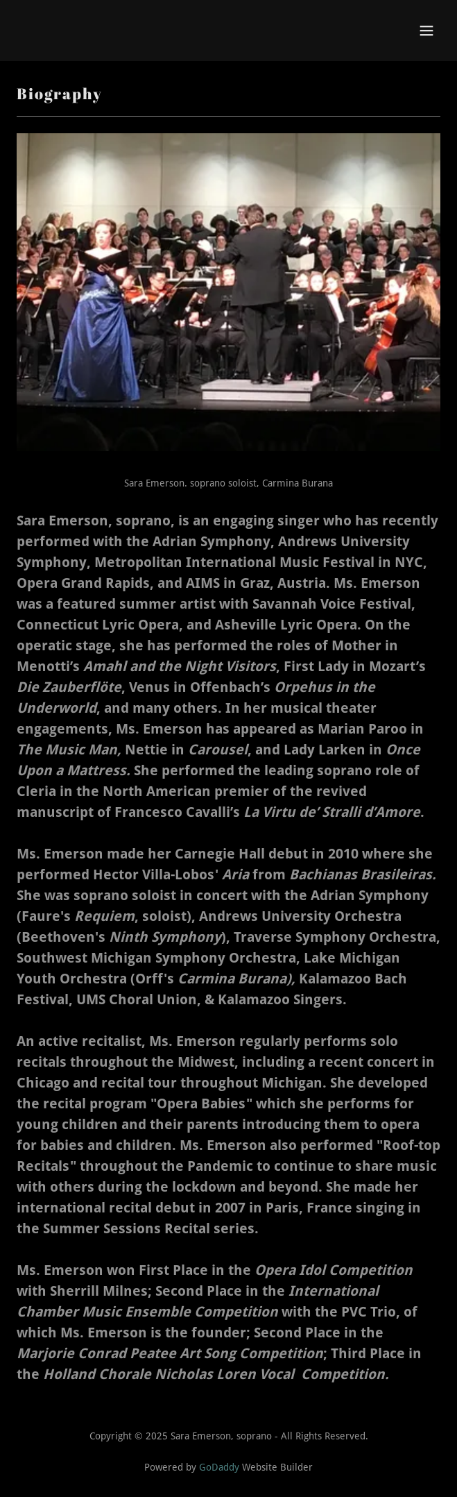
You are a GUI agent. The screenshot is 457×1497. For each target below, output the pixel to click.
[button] (426, 30)
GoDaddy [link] (219, 1467)
